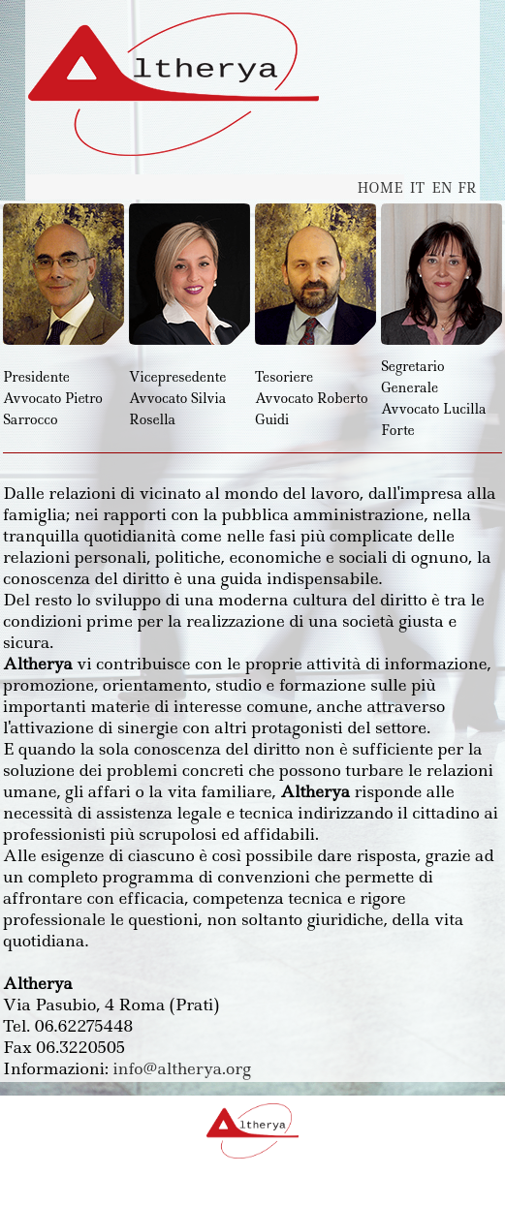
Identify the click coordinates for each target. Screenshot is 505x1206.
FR (467, 188)
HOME (379, 188)
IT (418, 188)
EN (442, 188)
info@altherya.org (181, 1068)
